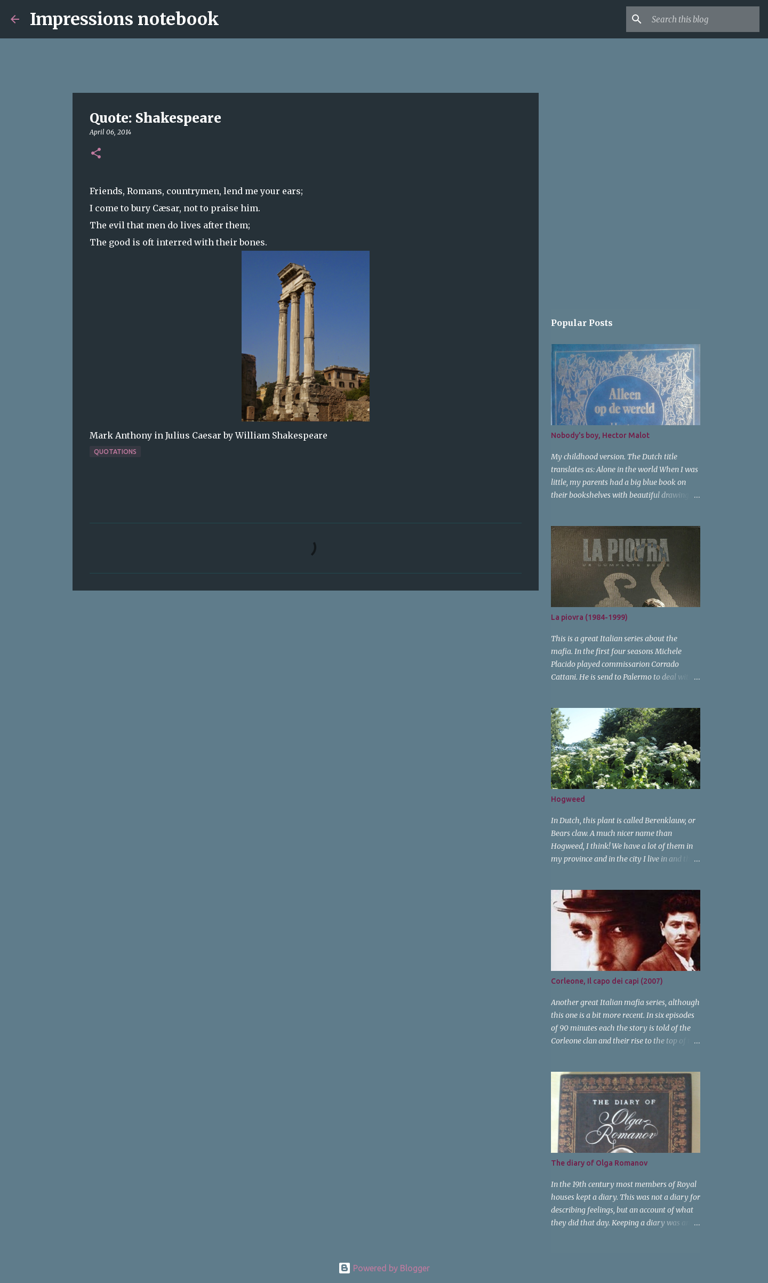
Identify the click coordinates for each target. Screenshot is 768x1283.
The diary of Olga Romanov (599, 1163)
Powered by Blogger (384, 1268)
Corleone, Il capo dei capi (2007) (607, 981)
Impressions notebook (124, 19)
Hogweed (568, 799)
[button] (96, 154)
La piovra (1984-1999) (589, 617)
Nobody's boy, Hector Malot (600, 435)
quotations (115, 451)
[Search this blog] (703, 19)
